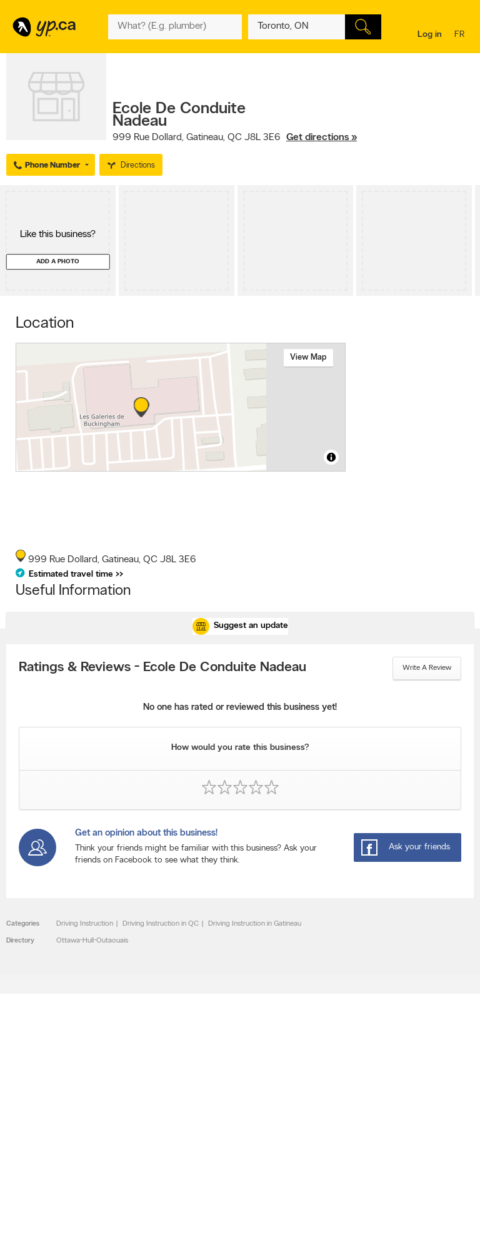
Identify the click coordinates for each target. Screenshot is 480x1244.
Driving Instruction (84, 924)
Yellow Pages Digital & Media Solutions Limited (238, 1226)
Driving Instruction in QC (160, 924)
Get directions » (321, 138)
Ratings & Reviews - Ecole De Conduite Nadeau (162, 668)
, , (234, 138)
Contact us (454, 1077)
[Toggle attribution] (331, 457)
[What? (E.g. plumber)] (174, 26)
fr (461, 35)
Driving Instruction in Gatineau (254, 924)
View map (308, 357)
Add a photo (57, 261)
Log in (430, 34)
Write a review (426, 668)
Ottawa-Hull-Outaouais (92, 940)
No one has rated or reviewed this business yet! (240, 707)
